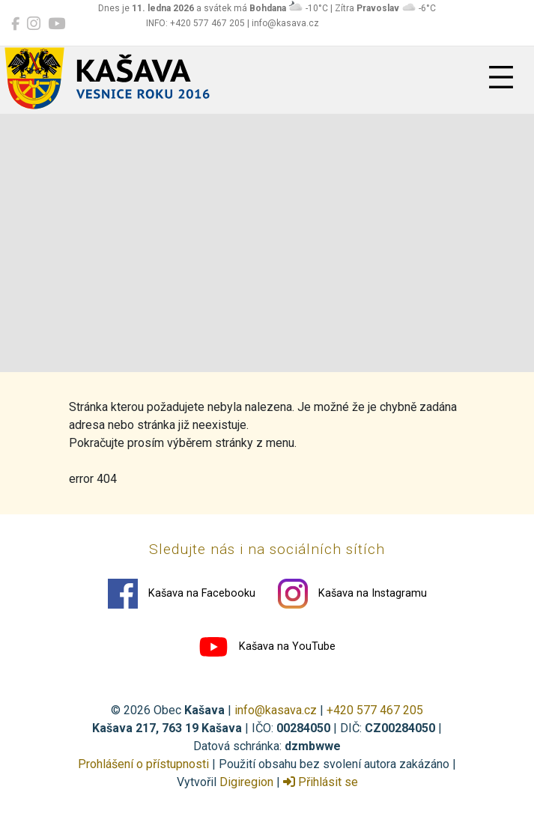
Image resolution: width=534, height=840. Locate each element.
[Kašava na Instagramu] (33, 24)
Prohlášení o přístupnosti (143, 764)
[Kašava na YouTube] (56, 24)
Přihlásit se (320, 782)
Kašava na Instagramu (352, 594)
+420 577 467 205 (375, 710)
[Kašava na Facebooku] (15, 24)
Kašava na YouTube (267, 647)
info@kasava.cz (275, 710)
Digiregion (246, 782)
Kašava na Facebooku (181, 594)
